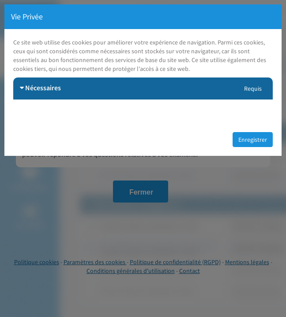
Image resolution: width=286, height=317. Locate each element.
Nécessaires (40, 87)
